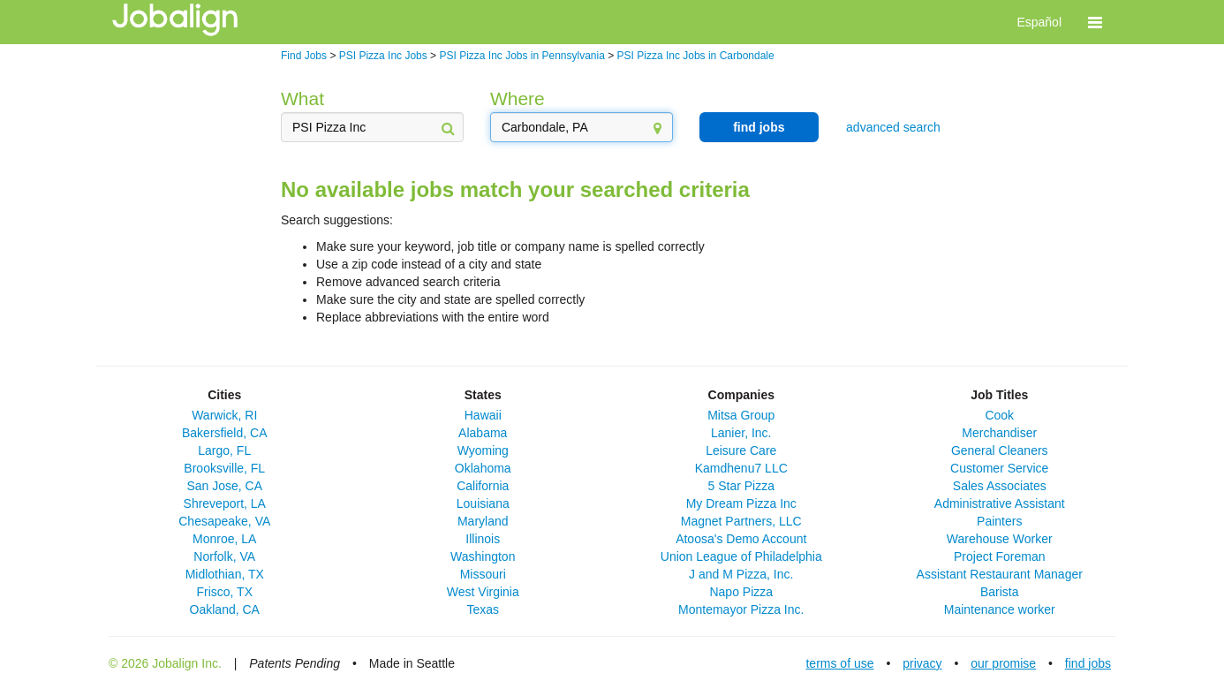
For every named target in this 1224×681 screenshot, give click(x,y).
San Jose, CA (224, 486)
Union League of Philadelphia (741, 556)
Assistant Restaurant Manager (1000, 574)
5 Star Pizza (741, 486)
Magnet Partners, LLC (741, 521)
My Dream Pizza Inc (741, 503)
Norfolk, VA (224, 556)
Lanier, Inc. (741, 433)
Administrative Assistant (999, 503)
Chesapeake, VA (224, 521)
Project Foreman (999, 556)
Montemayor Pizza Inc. (741, 609)
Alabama (482, 433)
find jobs (758, 127)
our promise (1003, 663)
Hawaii (483, 415)
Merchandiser (999, 433)
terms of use (839, 663)
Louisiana (483, 503)
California (483, 486)
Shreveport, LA (225, 503)
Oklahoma (483, 468)
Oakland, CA (225, 609)
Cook (999, 415)
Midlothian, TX (224, 574)
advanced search (893, 127)
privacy (922, 663)
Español (1039, 22)
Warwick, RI (224, 415)
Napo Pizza (741, 592)
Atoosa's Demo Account (741, 539)
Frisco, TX (224, 592)
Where (517, 98)
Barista (999, 592)
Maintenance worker (999, 609)
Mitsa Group (740, 415)
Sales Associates (999, 486)
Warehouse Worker (1000, 539)
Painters (999, 521)
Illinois (482, 539)
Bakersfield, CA (224, 433)
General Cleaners (999, 450)
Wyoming (483, 450)
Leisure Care (741, 450)
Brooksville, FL (224, 468)
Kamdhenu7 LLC (741, 468)
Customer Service (999, 468)
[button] (1095, 22)
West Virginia (483, 592)
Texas (482, 609)
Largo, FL (224, 450)
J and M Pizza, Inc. (741, 574)
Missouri (483, 574)
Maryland (483, 521)
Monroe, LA (224, 539)
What (302, 98)
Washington (482, 556)
